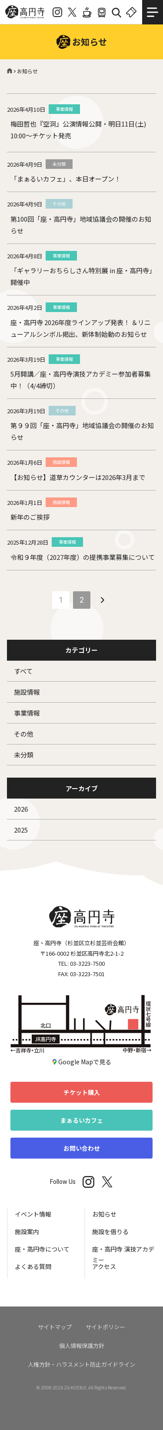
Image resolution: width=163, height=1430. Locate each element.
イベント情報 (33, 1214)
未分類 (23, 754)
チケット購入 (81, 1092)
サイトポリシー (105, 1327)
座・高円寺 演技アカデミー (123, 1253)
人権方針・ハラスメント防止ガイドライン (81, 1364)
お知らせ (104, 1214)
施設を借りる (110, 1231)
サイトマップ (55, 1327)
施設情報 (27, 691)
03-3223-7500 (87, 963)
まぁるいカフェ (81, 1120)
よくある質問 (33, 1266)
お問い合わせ (81, 1148)
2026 (21, 808)
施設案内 (27, 1231)
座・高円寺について (42, 1249)
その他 (23, 733)
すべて (23, 671)
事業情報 (27, 712)
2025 (21, 829)
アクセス (104, 1266)
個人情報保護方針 (81, 1345)
